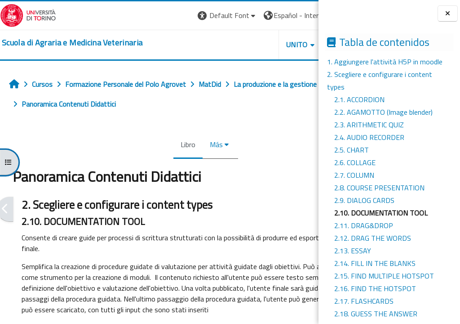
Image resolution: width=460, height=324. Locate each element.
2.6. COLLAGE (355, 162)
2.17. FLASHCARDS (364, 301)
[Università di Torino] (28, 14)
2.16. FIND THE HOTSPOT (375, 288)
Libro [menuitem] (146, 144)
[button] (143, 15)
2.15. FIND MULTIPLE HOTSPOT (384, 275)
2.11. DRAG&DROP (363, 225)
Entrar (301, 15)
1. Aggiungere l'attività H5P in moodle (384, 61)
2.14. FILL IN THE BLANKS (375, 263)
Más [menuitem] (174, 144)
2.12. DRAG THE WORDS (372, 238)
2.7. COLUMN (354, 175)
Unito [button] (213, 44)
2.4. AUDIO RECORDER (369, 137)
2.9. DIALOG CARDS (364, 200)
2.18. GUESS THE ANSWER (375, 313)
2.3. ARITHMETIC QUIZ (369, 124)
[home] (72, 43)
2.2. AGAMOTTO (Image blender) (383, 112)
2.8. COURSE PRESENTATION (379, 187)
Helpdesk (264, 44)
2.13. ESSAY (352, 250)
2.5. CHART (351, 149)
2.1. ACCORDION (359, 99)
